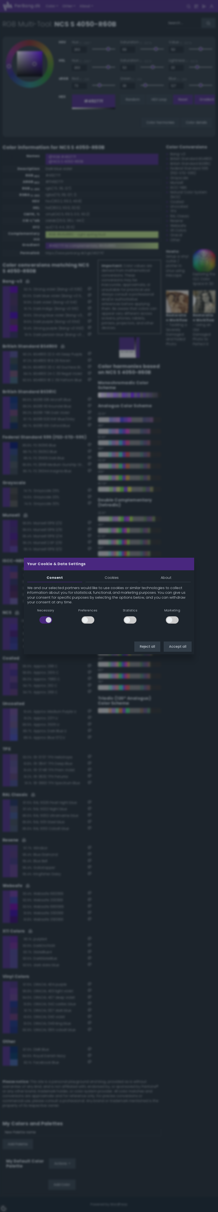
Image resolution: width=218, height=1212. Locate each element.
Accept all (177, 646)
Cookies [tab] (112, 577)
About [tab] (166, 577)
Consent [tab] (55, 577)
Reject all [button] (147, 646)
